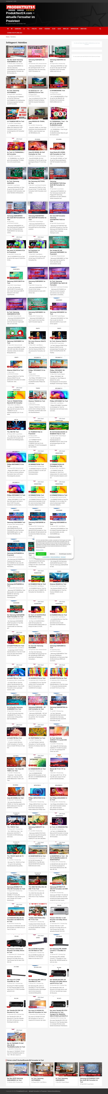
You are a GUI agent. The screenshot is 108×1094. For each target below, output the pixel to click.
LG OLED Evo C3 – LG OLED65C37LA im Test (36, 91)
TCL (28, 28)
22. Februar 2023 (11, 557)
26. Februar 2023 (11, 468)
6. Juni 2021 (10, 772)
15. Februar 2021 (11, 829)
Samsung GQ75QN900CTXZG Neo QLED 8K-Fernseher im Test (58, 184)
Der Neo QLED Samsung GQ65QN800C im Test (15, 60)
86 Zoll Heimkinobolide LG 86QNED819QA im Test (58, 433)
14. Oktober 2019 (54, 861)
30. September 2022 (12, 647)
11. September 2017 (12, 954)
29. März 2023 (32, 316)
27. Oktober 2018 (33, 890)
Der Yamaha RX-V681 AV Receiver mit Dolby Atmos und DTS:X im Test (58, 981)
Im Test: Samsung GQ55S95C (13, 182)
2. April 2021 (53, 772)
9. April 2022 (31, 711)
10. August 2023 (54, 92)
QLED (59, 28)
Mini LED (65, 28)
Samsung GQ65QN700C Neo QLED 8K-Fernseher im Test (37, 217)
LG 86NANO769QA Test (36, 464)
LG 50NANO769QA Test (36, 495)
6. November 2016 (54, 1018)
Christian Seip (19, 63)
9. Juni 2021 (53, 743)
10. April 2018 (10, 923)
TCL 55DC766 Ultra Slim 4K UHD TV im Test (37, 888)
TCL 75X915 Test (13, 827)
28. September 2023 (33, 63)
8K (12, 28)
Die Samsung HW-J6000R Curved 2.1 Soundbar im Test (58, 950)
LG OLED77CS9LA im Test (15, 646)
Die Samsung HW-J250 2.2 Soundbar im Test (37, 980)
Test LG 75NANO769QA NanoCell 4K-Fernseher (14, 402)
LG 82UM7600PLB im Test (37, 856)
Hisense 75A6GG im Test (37, 401)
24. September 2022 (12, 680)
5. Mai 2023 (52, 156)
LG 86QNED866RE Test (57, 90)
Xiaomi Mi (62, 765)
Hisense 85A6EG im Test (58, 584)
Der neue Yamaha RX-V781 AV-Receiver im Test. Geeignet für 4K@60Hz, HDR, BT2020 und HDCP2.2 (59, 1013)
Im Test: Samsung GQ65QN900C (62, 1079)
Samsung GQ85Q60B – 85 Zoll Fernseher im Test (37, 708)
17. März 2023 (10, 372)
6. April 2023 (10, 285)
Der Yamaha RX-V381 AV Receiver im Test (15, 1011)
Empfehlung (34, 85)
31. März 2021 (10, 800)
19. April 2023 (10, 254)
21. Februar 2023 (11, 588)
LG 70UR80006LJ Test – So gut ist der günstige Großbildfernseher (59, 123)
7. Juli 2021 (31, 740)
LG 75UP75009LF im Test (37, 738)
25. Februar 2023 (11, 497)
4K (8, 28)
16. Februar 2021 (54, 801)
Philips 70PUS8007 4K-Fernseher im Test (57, 371)
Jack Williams (19, 94)
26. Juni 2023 (32, 125)
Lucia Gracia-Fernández (34, 96)
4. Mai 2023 (10, 185)
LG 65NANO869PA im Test (37, 769)
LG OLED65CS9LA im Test (58, 615)
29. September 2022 (33, 649)
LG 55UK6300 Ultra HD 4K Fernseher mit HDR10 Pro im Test (15, 919)
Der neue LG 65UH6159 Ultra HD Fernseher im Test (37, 1011)
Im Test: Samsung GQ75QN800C (13, 91)
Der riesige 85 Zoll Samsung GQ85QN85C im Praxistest (58, 252)
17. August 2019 (11, 890)
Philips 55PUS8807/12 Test (16, 495)
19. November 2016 (11, 1014)
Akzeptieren (41, 554)
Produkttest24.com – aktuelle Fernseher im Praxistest (20, 17)
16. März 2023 (32, 374)
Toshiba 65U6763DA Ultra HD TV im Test (37, 919)
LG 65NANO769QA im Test (58, 495)
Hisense (47, 28)
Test (9, 56)
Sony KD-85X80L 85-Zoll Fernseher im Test (37, 153)
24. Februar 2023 (54, 497)
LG (24, 28)
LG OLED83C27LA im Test (37, 678)
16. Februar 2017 (33, 952)
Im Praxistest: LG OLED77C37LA (34, 251)
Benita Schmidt (42, 63)
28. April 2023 (10, 221)
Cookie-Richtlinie (46, 557)
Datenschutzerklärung (55, 557)
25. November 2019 (33, 858)
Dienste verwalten (39, 550)
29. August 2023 (54, 63)
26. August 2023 (11, 94)
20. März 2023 (53, 343)
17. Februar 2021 (33, 801)
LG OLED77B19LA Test (14, 738)
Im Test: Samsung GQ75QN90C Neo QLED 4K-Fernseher (59, 283)
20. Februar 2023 (33, 586)
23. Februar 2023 (11, 524)
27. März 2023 (53, 316)
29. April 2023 (53, 189)
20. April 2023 (53, 223)
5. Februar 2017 (32, 983)
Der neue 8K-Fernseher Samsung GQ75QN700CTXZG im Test (57, 218)
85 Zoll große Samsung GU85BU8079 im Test (14, 708)
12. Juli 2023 (10, 123)
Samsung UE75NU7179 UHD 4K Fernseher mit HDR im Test (59, 888)
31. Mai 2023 (53, 127)
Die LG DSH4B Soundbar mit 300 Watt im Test (36, 949)
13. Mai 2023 (10, 156)
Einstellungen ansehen (65, 554)
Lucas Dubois (17, 156)
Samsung (18, 28)
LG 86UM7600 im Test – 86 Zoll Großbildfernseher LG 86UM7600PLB (59, 858)
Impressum (63, 557)
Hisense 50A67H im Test (15, 370)
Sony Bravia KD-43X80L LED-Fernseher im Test (57, 153)
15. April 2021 (32, 771)
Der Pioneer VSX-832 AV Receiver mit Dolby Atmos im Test (15, 950)
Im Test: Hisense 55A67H (58, 341)
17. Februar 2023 (11, 618)
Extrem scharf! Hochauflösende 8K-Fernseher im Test (25, 1060)
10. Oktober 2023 (11, 63)
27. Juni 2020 (32, 830)
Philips (34, 28)
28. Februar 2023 (11, 434)
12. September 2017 (55, 923)
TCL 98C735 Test (13, 432)
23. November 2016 (54, 985)
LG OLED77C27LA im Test (58, 678)
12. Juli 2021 (10, 740)
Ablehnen (52, 554)
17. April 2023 (53, 256)
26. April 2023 (32, 221)
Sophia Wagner (17, 123)
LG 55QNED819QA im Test (37, 584)
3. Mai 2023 (58, 1082)
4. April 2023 (53, 287)
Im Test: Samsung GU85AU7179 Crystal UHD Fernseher (58, 740)
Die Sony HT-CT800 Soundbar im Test (13, 980)
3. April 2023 (10, 316)
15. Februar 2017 (54, 954)
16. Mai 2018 (53, 892)
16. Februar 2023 (54, 617)
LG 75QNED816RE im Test (15, 121)
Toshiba (37, 914)
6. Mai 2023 (31, 156)
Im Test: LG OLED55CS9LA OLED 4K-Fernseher (37, 616)
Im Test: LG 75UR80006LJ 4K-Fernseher (15, 153)
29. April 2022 (10, 711)
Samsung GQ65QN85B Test (16, 522)
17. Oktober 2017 (33, 921)
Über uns (83, 28)
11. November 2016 (33, 1014)
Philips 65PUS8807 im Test (59, 401)
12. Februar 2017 (11, 983)
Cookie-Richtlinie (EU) (14, 33)
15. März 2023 (53, 374)
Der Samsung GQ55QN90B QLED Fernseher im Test (15, 616)
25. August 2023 (32, 94)
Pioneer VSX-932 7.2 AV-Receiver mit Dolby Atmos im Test (58, 919)
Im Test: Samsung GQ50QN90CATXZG (13, 313)
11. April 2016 (10, 1049)
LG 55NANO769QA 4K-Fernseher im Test (57, 465)
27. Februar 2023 (33, 435)
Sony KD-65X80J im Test (15, 798)
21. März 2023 (32, 345)
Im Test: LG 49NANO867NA (59, 827)
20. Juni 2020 (53, 829)
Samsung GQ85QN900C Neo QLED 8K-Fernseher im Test (16, 217)
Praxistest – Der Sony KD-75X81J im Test (15, 770)
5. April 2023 (31, 285)
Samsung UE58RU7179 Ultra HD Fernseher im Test (16, 888)
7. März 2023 (10, 405)
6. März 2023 (32, 403)
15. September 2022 (55, 680)
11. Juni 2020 (10, 859)
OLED (53, 28)
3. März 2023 (53, 403)
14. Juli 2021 (53, 711)
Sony (40, 28)
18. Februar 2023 (54, 586)
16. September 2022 (33, 680)
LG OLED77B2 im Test (14, 678)
